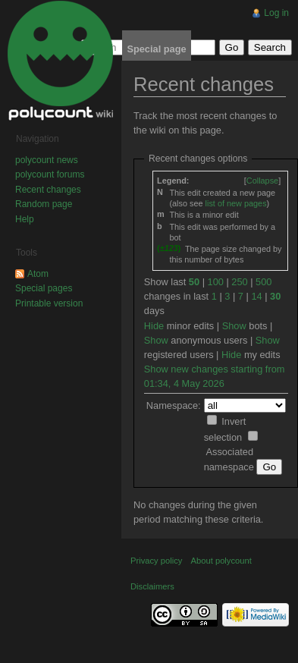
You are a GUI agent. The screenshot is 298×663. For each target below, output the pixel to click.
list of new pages (236, 203)
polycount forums (49, 174)
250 (239, 282)
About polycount (221, 560)
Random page (43, 204)
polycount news (46, 160)
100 (216, 282)
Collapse (262, 180)
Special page (156, 49)
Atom (38, 274)
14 (256, 296)
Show (234, 326)
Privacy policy (156, 560)
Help (24, 219)
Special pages (43, 288)
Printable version (49, 303)
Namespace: (173, 405)
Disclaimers (152, 586)
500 (263, 282)
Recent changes (48, 189)
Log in (276, 13)
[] (262, 180)
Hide (154, 326)
